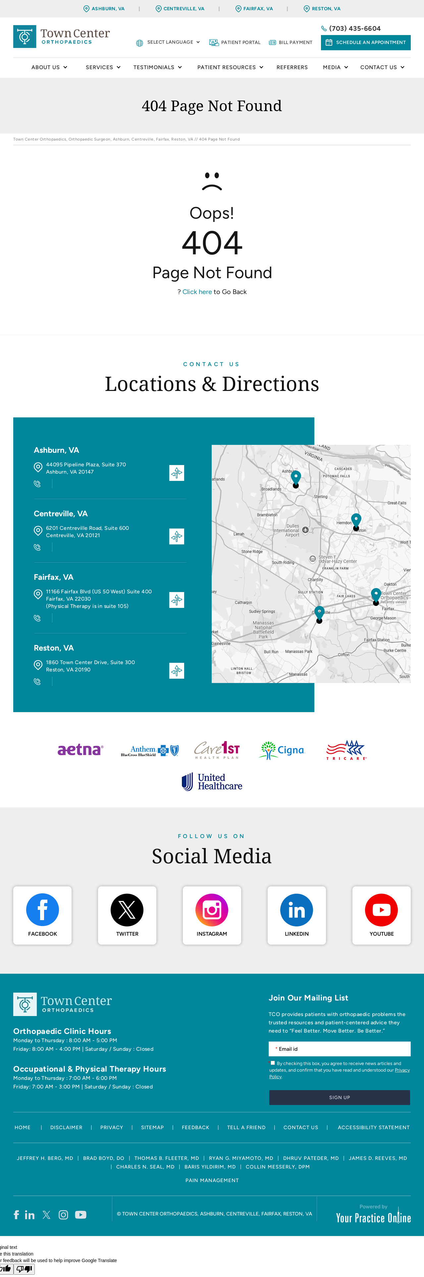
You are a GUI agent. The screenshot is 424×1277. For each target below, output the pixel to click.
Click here (197, 292)
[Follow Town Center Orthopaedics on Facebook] (16, 1183)
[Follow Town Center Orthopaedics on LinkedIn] (30, 1183)
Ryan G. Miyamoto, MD (241, 1127)
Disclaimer (66, 1096)
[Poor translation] (24, 1237)
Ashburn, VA (108, 9)
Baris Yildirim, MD (210, 1135)
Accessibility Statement (374, 1096)
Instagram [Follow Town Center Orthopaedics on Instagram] (212, 902)
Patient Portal (241, 42)
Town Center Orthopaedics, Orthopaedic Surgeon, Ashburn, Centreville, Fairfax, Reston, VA (103, 139)
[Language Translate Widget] (173, 42)
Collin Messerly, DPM (278, 1135)
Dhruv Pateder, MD (311, 1127)
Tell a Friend (246, 1096)
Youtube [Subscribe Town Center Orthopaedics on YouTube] (382, 902)
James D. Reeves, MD (378, 1127)
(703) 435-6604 (355, 28)
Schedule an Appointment (371, 42)
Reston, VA (326, 9)
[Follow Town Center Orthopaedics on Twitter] (47, 1183)
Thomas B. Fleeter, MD (166, 1127)
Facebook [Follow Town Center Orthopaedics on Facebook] (42, 902)
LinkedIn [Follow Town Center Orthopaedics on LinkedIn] (297, 902)
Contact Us (212, 364)
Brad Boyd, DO (104, 1127)
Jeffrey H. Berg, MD (45, 1127)
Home (17, 68)
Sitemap (152, 1096)
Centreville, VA (184, 9)
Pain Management (212, 1149)
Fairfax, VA (258, 9)
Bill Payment (296, 42)
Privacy (111, 1096)
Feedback (195, 1096)
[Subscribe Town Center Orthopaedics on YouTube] (80, 1183)
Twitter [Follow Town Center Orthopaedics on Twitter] (127, 902)
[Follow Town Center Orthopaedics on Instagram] (64, 1183)
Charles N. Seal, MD (145, 1135)
